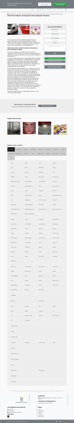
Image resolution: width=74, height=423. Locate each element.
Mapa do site (41, 416)
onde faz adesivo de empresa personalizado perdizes (52, 14)
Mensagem (55, 42)
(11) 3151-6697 (10, 409)
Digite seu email (55, 33)
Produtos (50, 9)
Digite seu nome (55, 29)
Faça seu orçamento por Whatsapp (60, 4)
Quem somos (41, 9)
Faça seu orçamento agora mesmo (45, 4)
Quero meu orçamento (47, 105)
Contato (60, 9)
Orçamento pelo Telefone (55, 61)
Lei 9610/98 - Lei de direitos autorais (55, 391)
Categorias (15, 14)
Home (32, 9)
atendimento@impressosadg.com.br (14, 412)
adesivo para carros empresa (34, 14)
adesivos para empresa (23, 14)
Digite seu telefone (55, 38)
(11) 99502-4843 (10, 410)
